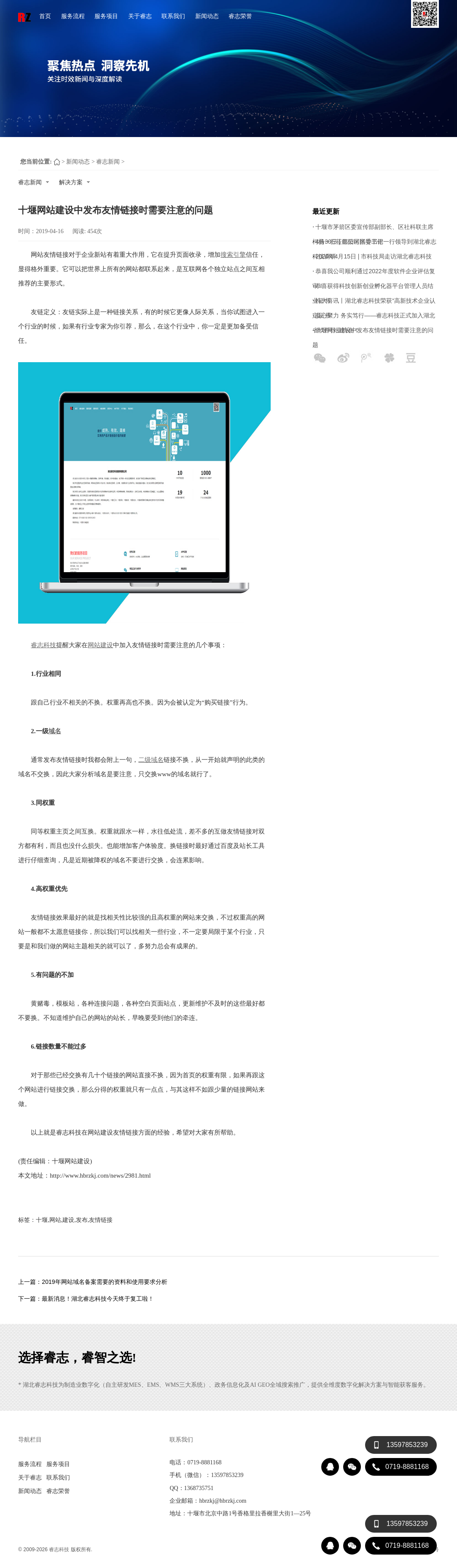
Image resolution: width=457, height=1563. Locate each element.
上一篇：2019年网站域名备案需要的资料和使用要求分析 (92, 1281)
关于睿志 (140, 16)
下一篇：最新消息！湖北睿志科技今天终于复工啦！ (86, 1298)
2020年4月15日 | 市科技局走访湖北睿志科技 (373, 256)
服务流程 (73, 16)
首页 (45, 16)
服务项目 (106, 16)
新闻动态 (207, 16)
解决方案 (74, 182)
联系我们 (173, 16)
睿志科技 (59, 1549)
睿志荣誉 (240, 16)
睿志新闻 (108, 161)
